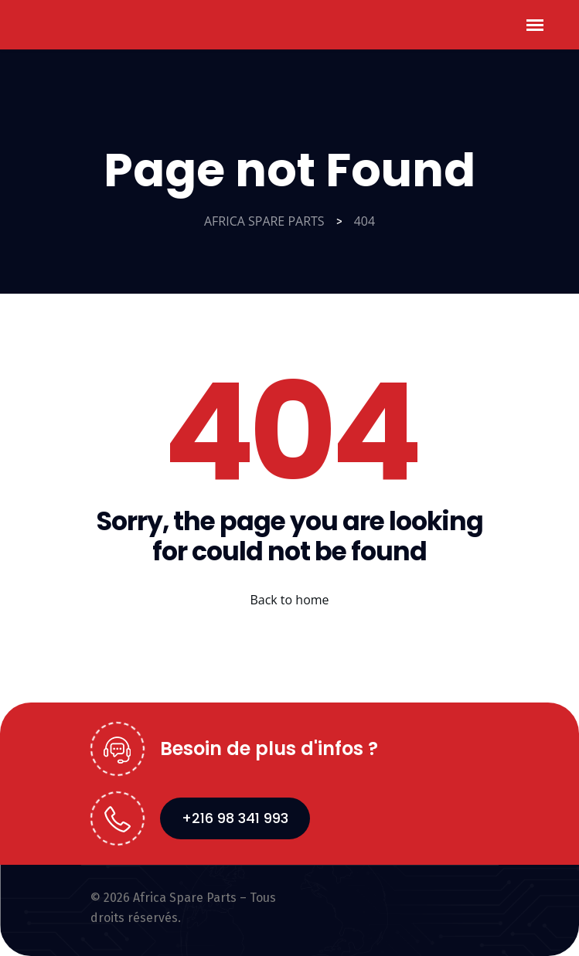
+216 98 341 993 (235, 818)
